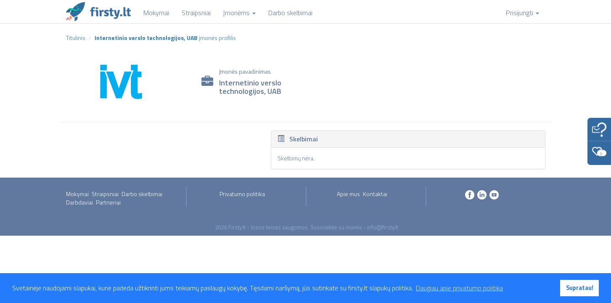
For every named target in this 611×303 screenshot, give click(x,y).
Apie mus (348, 193)
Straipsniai (105, 193)
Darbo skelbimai (142, 193)
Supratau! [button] (579, 287)
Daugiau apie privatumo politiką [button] (459, 288)
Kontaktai (375, 193)
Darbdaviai (79, 202)
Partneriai (108, 202)
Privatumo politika (242, 193)
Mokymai (77, 193)
